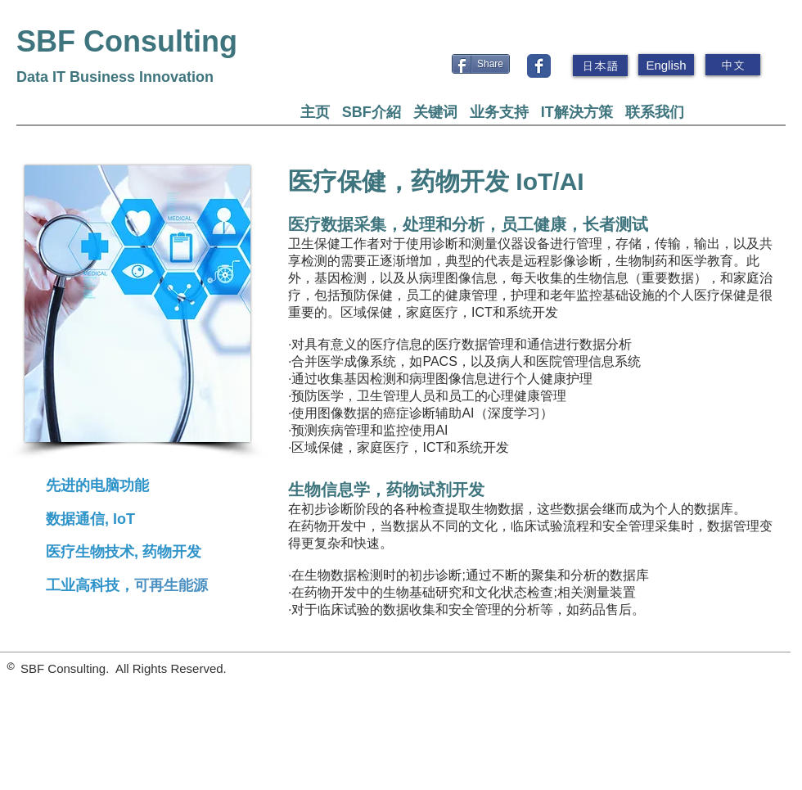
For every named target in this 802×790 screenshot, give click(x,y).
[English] (666, 64)
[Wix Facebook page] (539, 66)
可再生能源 (171, 585)
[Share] (481, 64)
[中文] (732, 64)
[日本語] (600, 65)
